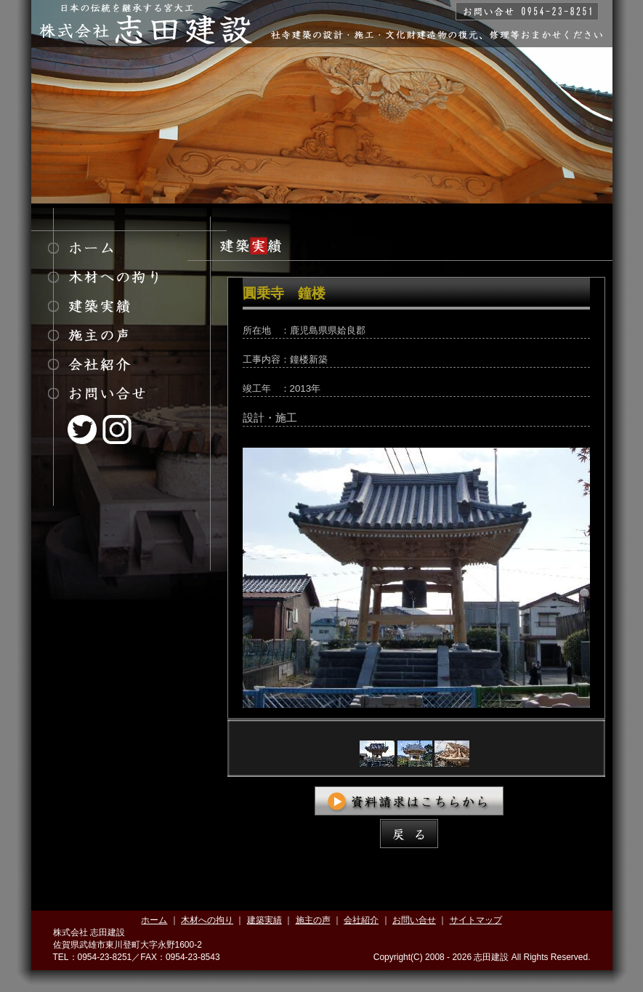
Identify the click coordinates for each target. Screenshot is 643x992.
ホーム (154, 920)
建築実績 (264, 920)
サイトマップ (476, 920)
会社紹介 (361, 920)
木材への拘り (207, 920)
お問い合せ (414, 920)
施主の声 (313, 920)
